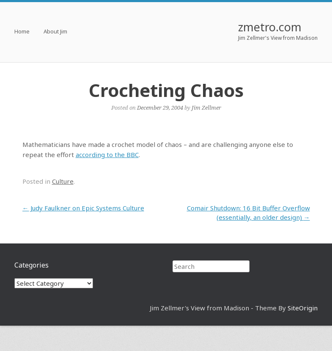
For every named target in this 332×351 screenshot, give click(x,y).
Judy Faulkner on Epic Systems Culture (83, 208)
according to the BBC (107, 154)
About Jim (55, 32)
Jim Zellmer (206, 107)
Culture (63, 181)
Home (22, 32)
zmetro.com (270, 27)
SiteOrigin (303, 308)
